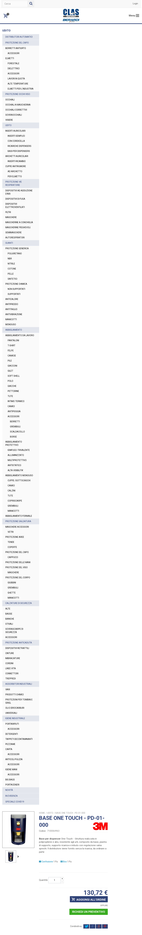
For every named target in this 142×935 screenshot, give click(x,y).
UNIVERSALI (11, 771)
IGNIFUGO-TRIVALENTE (14, 477)
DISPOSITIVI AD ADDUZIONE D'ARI (14, 208)
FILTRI (8, 228)
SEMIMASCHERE (13, 255)
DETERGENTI (11, 792)
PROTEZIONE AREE (14, 579)
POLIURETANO (15, 276)
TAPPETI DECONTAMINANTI (14, 799)
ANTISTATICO (14, 494)
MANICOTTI (11, 342)
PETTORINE (13, 417)
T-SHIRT (11, 371)
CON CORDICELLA (16, 150)
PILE (10, 386)
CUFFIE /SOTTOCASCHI (15, 514)
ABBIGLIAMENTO (13, 352)
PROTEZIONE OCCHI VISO (17, 100)
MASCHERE (11, 233)
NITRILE (11, 286)
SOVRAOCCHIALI (13, 124)
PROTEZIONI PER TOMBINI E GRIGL (13, 759)
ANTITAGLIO (11, 332)
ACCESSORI (13, 56)
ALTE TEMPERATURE (18, 87)
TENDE (11, 584)
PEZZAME (10, 805)
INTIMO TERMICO (16, 427)
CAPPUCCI (13, 599)
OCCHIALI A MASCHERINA (12, 113)
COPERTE (12, 589)
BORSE (13, 462)
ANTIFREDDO (11, 327)
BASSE (8, 665)
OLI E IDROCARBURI (14, 766)
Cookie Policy (71, 930)
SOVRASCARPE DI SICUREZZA (14, 682)
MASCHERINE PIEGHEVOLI (12, 248)
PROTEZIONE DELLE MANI (15, 606)
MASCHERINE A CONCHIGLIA (13, 240)
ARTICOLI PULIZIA (14, 820)
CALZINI (11, 526)
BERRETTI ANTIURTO (15, 51)
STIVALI (9, 675)
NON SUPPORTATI (16, 311)
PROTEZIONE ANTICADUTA (12, 696)
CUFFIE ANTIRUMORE (15, 182)
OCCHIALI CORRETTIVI (16, 119)
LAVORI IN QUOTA (16, 82)
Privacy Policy (130, 927)
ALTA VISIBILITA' (15, 499)
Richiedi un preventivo (120, 134)
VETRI (11, 574)
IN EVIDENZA (11, 857)
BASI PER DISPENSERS (14, 165)
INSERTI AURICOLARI (15, 140)
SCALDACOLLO (17, 457)
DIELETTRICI (13, 71)
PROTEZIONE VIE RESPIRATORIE (13, 199)
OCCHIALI (10, 106)
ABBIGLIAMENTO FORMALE (13, 553)
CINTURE (9, 708)
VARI (7, 747)
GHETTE (12, 641)
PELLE (11, 296)
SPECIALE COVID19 (14, 863)
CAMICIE (12, 381)
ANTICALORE (11, 321)
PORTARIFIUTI (12, 782)
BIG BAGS (10, 841)
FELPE (11, 376)
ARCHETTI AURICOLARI (16, 172)
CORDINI (9, 718)
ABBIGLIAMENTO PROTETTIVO (13, 469)
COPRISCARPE (15, 536)
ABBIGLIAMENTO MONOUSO (13, 506)
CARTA (8, 810)
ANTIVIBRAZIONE (13, 337)
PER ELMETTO (15, 192)
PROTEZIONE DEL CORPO (13, 624)
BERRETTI (15, 447)
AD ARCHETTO (15, 187)
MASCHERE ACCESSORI (17, 569)
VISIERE (9, 129)
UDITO (8, 135)
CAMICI (11, 432)
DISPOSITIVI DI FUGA (15, 215)
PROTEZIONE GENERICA (17, 271)
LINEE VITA (10, 723)
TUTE (10, 422)
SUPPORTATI (14, 316)
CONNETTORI (11, 728)
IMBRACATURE (12, 713)
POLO (10, 407)
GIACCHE (12, 412)
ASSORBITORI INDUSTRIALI (12, 740)
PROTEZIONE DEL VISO (16, 612)
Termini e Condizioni (112, 927)
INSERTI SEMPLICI (16, 145)
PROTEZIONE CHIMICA (16, 306)
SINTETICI (12, 301)
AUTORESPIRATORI (15, 260)
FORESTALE (13, 66)
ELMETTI (9, 61)
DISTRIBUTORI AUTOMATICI (12, 38)
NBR (10, 281)
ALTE (7, 660)
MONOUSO (10, 347)
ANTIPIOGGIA (14, 437)
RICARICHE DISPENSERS (14, 157)
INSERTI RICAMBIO (17, 177)
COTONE (12, 291)
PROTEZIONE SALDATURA (11, 561)
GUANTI (9, 265)
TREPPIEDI (10, 733)
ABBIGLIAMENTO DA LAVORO (15, 359)
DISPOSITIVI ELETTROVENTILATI (15, 221)
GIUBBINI (12, 631)
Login (135, 3)
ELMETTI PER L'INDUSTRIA (14, 93)
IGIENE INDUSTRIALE (15, 776)
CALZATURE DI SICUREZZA (12, 653)
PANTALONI (13, 366)
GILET (10, 396)
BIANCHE (9, 670)
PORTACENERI (12, 846)
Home (76, 35)
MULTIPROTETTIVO (17, 489)
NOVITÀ (9, 851)
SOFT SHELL (14, 401)
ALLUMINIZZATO (16, 484)
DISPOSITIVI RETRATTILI (17, 703)
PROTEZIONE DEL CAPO (17, 46)
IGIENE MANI (11, 831)
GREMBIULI (15, 452)
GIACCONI (12, 391)
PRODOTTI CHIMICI (14, 752)
